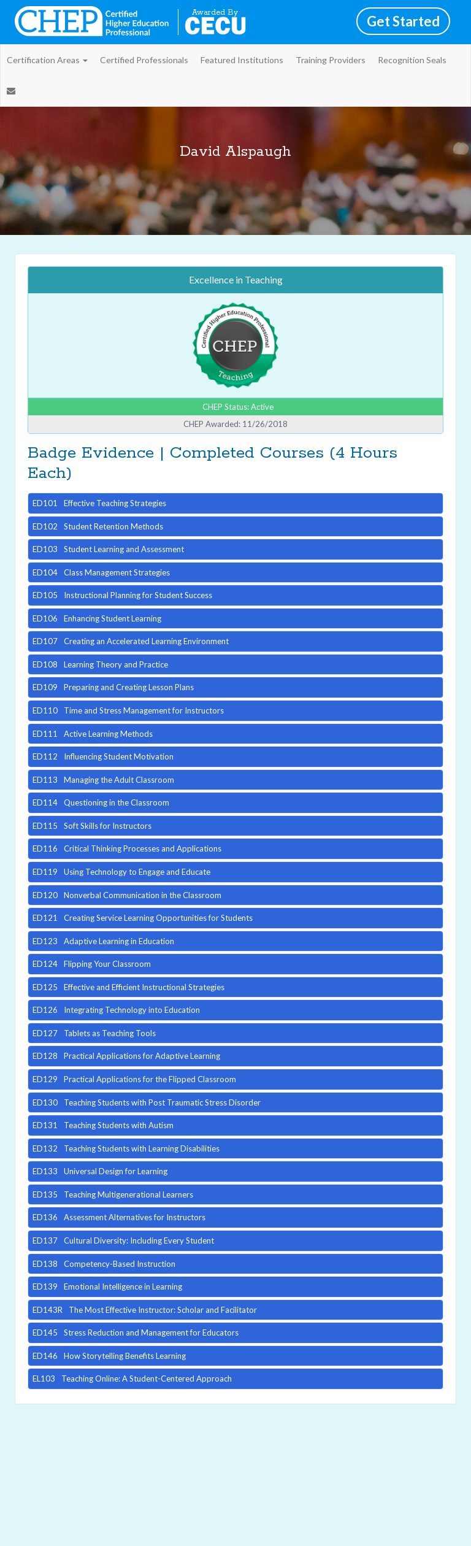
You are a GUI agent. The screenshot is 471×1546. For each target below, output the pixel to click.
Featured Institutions (242, 60)
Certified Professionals (144, 60)
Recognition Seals (412, 60)
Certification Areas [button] (47, 60)
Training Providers (331, 60)
